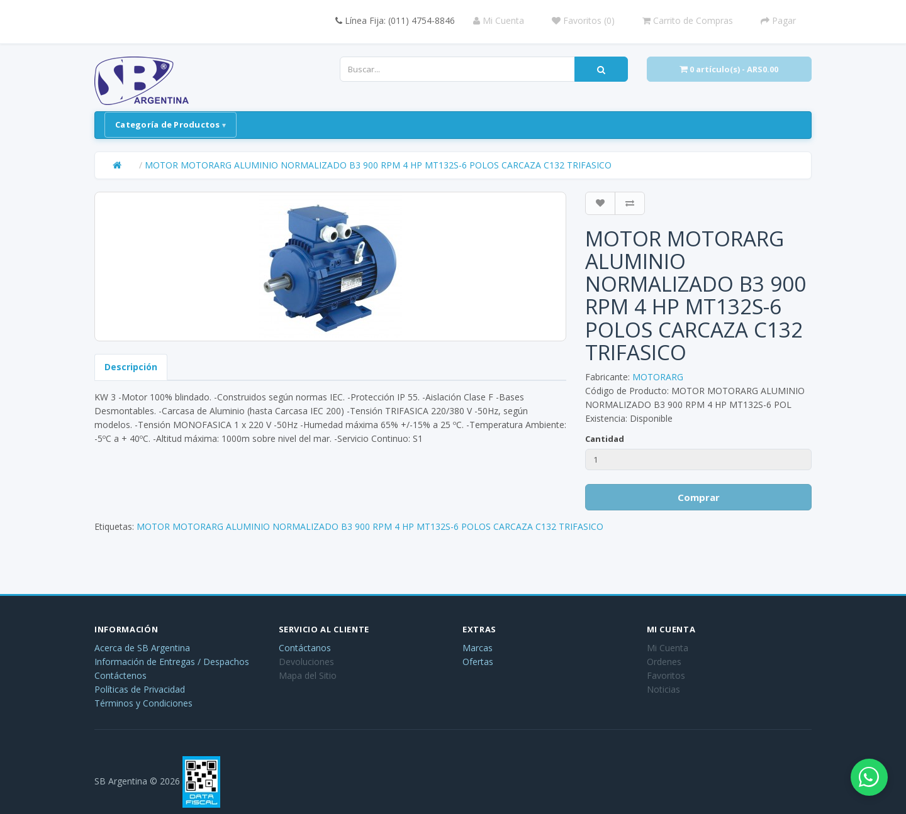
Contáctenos (120, 675)
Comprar (699, 497)
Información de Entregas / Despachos (171, 662)
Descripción (130, 367)
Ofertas (477, 662)
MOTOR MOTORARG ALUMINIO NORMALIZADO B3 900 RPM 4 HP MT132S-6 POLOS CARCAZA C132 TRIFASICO (378, 165)
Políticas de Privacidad (139, 689)
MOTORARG (657, 377)
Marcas (477, 648)
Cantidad (604, 438)
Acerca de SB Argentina (142, 648)
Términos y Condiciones (143, 703)
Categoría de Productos (167, 124)
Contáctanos (305, 648)
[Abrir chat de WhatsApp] (868, 776)
